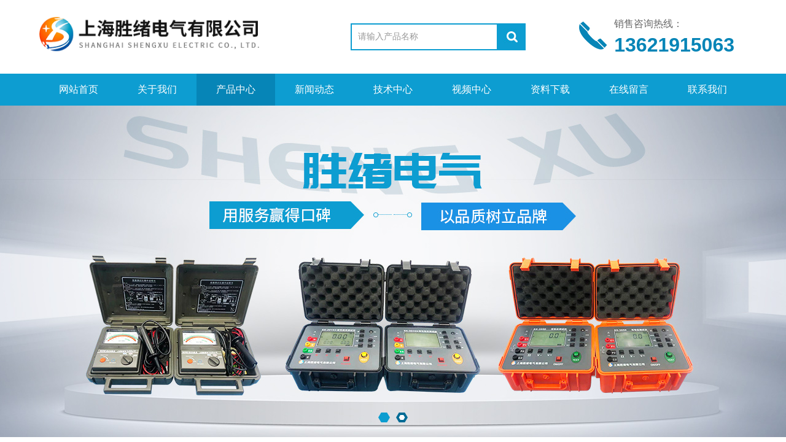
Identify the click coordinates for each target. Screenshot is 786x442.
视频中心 (471, 89)
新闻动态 (314, 89)
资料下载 (550, 89)
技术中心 (393, 89)
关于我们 (157, 89)
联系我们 (707, 89)
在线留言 (628, 89)
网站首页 (78, 89)
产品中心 (235, 89)
